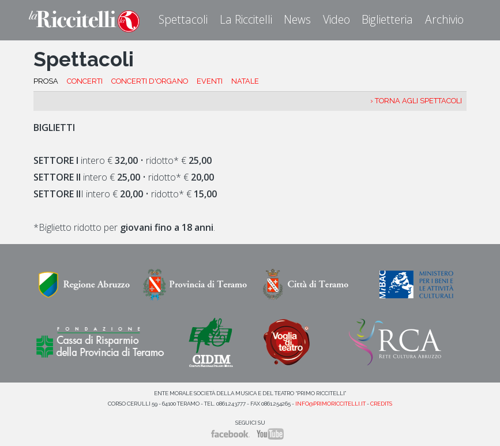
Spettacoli (183, 19)
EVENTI (210, 81)
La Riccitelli (246, 19)
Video (336, 19)
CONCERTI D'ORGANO (149, 81)
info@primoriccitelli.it (330, 403)
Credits (381, 403)
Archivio (444, 19)
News (297, 19)
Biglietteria (387, 19)
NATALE (245, 81)
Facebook (230, 434)
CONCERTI (85, 81)
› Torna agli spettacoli (416, 100)
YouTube (270, 434)
